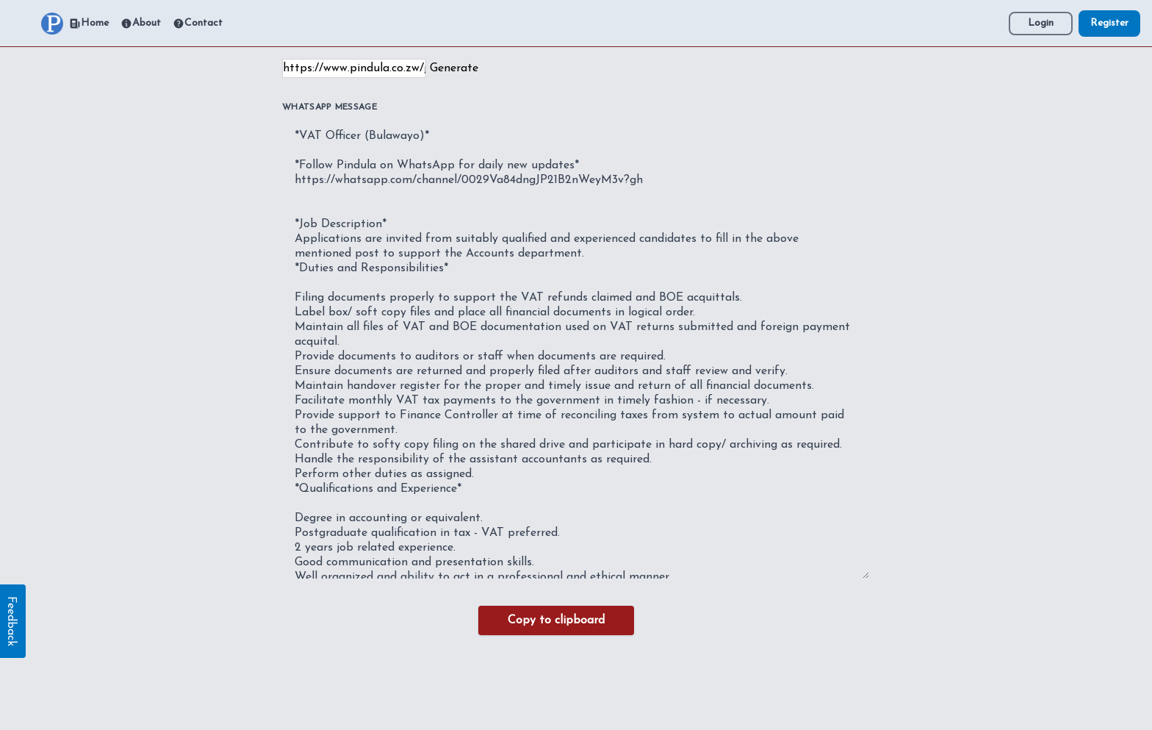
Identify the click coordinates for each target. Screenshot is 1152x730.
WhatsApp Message (329, 107)
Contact (198, 23)
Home (89, 23)
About (140, 23)
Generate (454, 68)
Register (1109, 23)
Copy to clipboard (556, 620)
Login (1041, 23)
